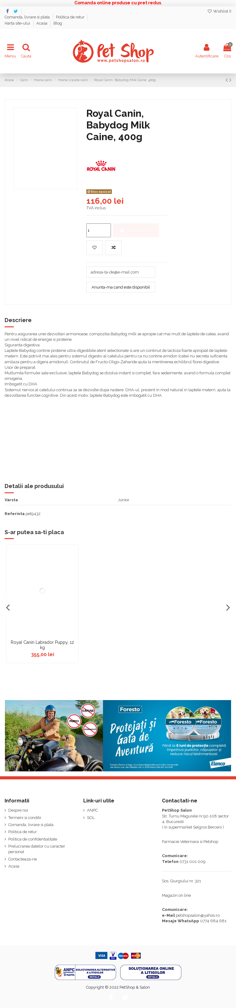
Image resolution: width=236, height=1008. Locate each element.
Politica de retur (70, 17)
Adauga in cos (136, 230)
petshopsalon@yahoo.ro (198, 915)
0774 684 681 (213, 921)
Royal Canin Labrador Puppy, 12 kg (42, 645)
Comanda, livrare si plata (28, 17)
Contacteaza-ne (22, 859)
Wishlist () (219, 11)
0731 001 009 (192, 861)
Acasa (42, 23)
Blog (57, 23)
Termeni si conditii (24, 817)
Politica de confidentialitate (32, 839)
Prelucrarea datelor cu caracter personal (36, 849)
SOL (91, 817)
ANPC (92, 810)
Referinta (15, 513)
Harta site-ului (18, 23)
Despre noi (18, 810)
